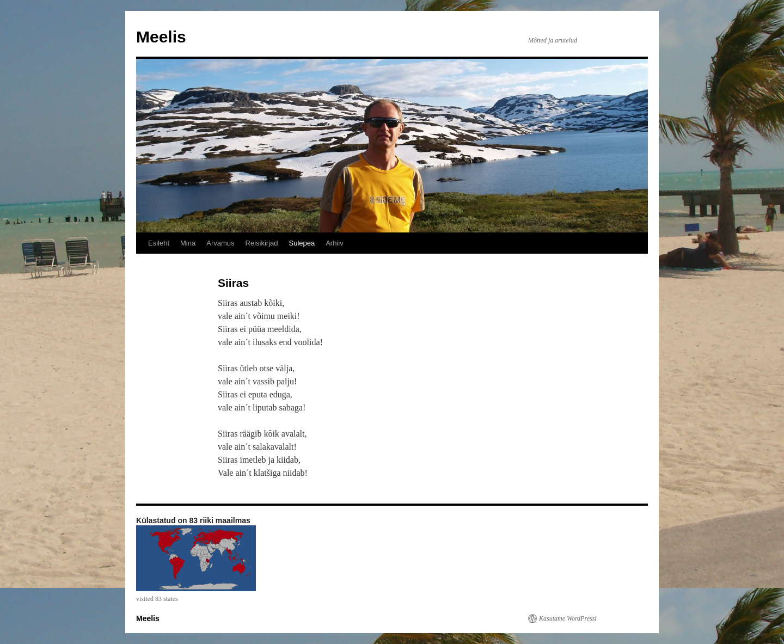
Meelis (161, 37)
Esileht (158, 243)
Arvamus (220, 243)
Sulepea (302, 243)
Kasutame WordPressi (568, 618)
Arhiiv (335, 243)
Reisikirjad (262, 243)
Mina (187, 243)
